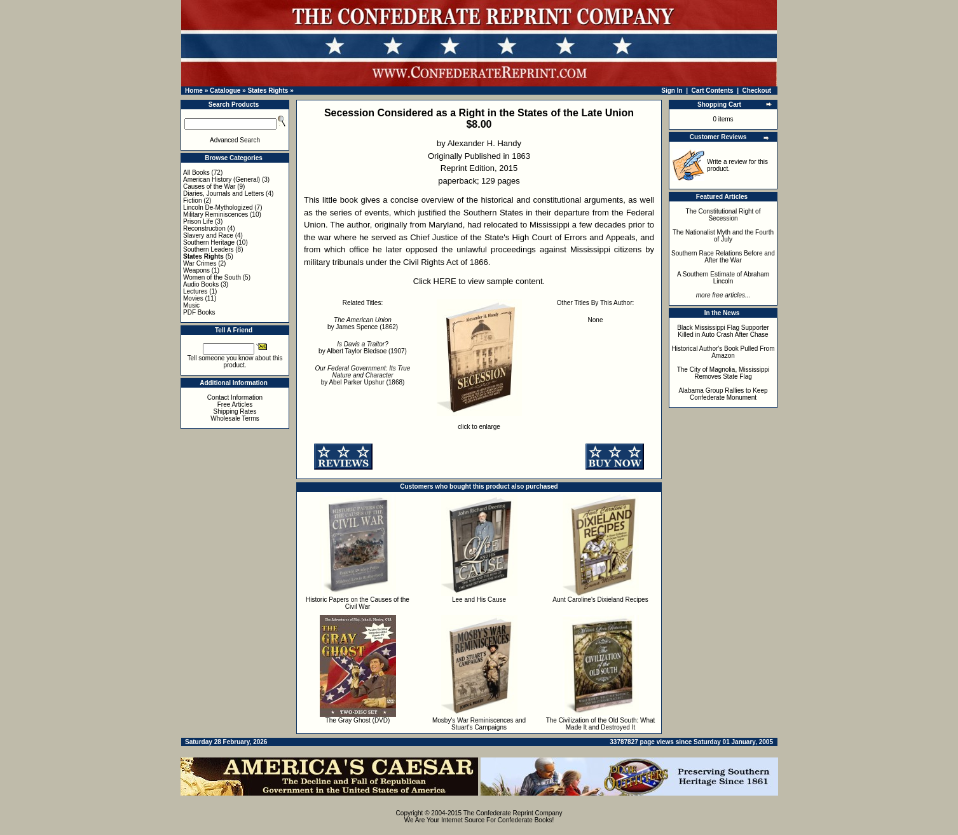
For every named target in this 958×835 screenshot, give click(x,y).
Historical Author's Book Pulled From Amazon (723, 352)
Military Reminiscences (215, 214)
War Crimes (199, 263)
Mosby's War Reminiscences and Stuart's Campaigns (479, 724)
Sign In (671, 90)
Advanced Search (235, 140)
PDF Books (199, 312)
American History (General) (221, 179)
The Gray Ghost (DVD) (357, 720)
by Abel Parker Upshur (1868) (363, 375)
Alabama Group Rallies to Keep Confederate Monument (722, 394)
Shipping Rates (235, 411)
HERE (445, 281)
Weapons (196, 270)
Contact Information (235, 397)
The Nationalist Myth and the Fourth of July (723, 236)
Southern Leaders (208, 249)
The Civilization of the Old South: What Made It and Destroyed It (600, 724)
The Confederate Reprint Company (513, 813)
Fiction (192, 200)
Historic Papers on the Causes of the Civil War (357, 603)
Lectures (195, 291)
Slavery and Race (208, 235)
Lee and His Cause (479, 599)
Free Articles (235, 404)
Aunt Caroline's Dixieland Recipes (600, 599)
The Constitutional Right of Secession (723, 215)
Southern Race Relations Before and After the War (723, 257)
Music (191, 305)
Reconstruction (204, 228)
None (595, 319)
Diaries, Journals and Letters (223, 193)
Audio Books (201, 284)
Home (194, 90)
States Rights (267, 90)
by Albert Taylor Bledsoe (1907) (362, 348)
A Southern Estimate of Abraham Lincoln (723, 278)
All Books (196, 172)
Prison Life (198, 221)
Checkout (757, 90)
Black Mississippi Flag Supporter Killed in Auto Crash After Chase (723, 331)
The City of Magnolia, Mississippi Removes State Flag (723, 373)
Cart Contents (713, 90)
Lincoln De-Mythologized (218, 207)
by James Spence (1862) (362, 323)
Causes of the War (209, 186)
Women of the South (212, 277)
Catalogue (225, 90)
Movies (193, 298)
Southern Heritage (209, 242)
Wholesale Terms (234, 418)
